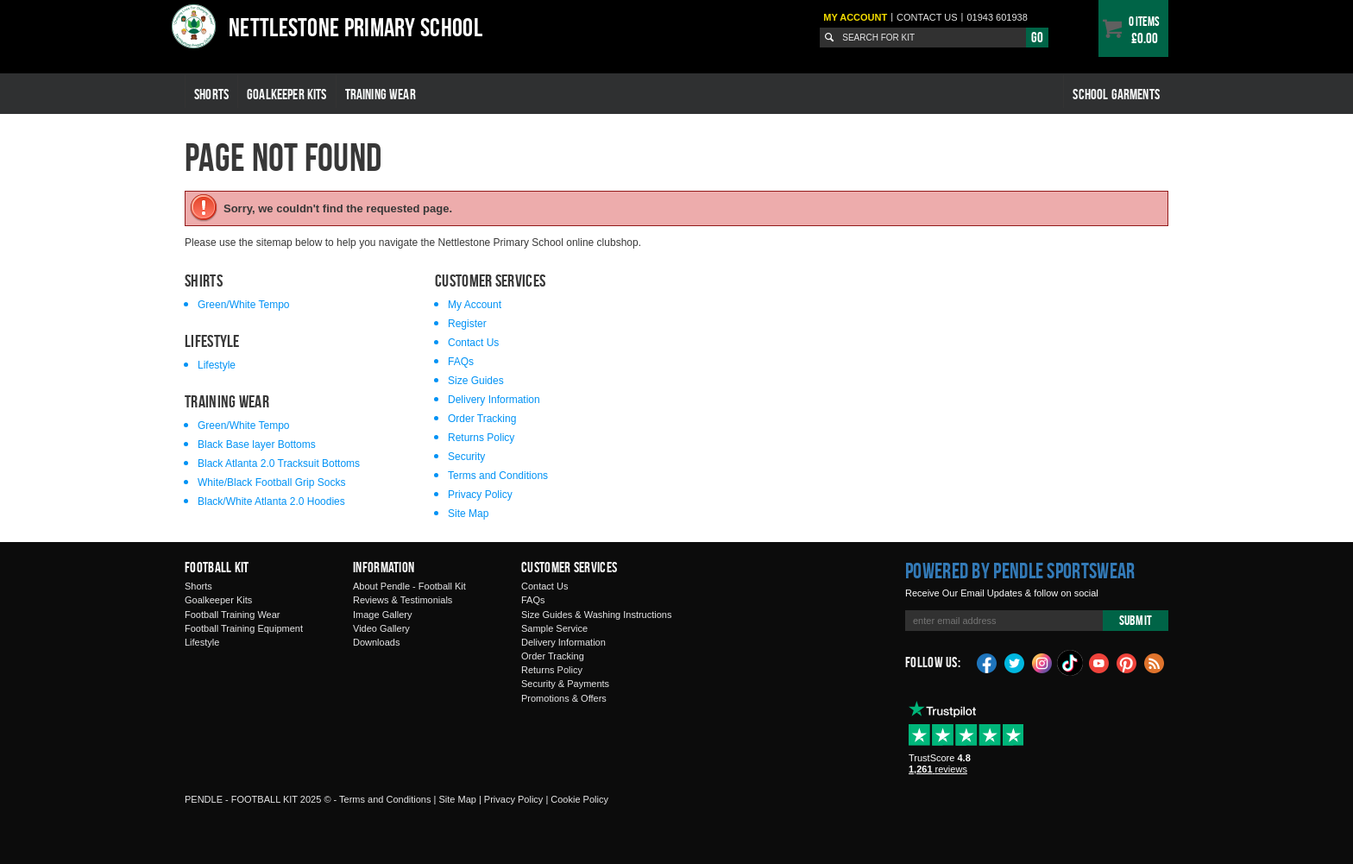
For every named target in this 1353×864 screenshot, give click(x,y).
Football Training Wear (232, 614)
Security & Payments (565, 683)
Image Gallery (382, 614)
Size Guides (476, 381)
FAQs (461, 362)
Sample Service (554, 628)
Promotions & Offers (564, 698)
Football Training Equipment (244, 628)
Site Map (468, 514)
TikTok (1071, 663)
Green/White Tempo (244, 305)
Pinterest (1127, 662)
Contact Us (473, 343)
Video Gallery (381, 628)
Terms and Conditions (498, 476)
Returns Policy (481, 438)
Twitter (1015, 662)
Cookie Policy (579, 799)
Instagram (1042, 662)
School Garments (1116, 94)
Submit (1135, 620)
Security (466, 457)
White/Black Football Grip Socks (271, 482)
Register (467, 324)
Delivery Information (494, 400)
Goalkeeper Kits (287, 94)
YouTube (1099, 662)
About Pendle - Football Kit (409, 586)
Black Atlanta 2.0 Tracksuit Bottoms (279, 463)
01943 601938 (996, 17)
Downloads (376, 642)
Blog (1154, 662)
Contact (927, 17)
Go (1037, 37)
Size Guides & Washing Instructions (596, 614)
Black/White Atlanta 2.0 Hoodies (271, 501)
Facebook (987, 662)
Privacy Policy (480, 495)
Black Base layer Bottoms (257, 444)
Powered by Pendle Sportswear (1020, 570)
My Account (855, 17)
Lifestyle (217, 365)
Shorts (211, 94)
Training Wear (380, 94)
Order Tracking (482, 419)
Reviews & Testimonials (402, 600)
